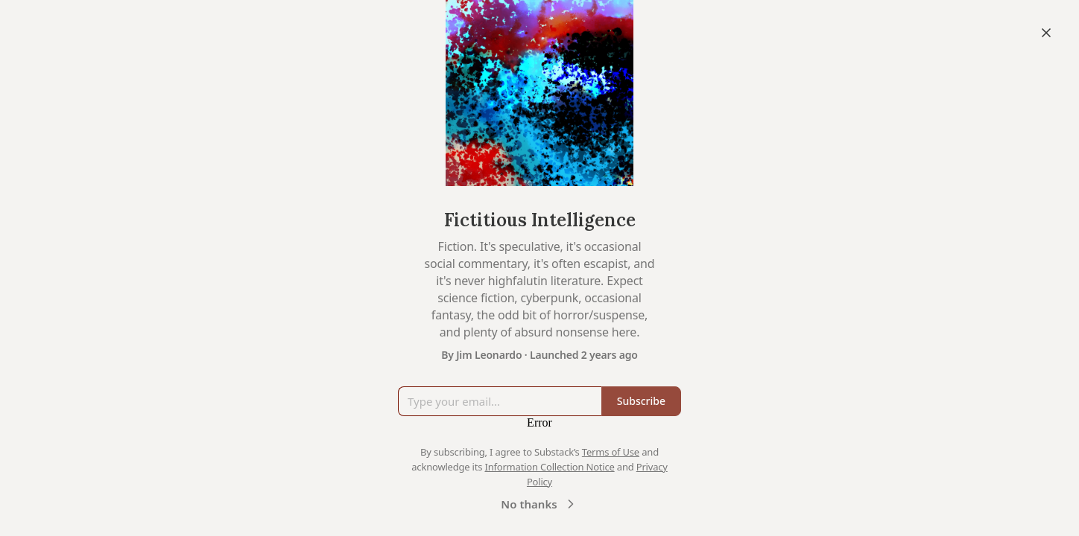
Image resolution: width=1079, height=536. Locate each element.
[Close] (1046, 33)
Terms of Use (610, 452)
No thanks (539, 504)
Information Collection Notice (549, 466)
